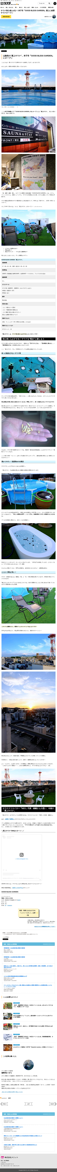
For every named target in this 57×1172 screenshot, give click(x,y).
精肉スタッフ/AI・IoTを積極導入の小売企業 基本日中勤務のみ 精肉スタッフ (23, 1135)
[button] (28, 913)
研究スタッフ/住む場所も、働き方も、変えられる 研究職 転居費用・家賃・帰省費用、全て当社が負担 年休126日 (28, 966)
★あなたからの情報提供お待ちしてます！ (45, 926)
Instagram (9, 905)
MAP (19, 900)
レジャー (4, 1098)
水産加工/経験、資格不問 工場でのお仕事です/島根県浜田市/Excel (20, 1144)
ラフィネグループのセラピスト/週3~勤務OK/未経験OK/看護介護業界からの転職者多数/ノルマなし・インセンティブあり (28, 986)
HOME (4, 932)
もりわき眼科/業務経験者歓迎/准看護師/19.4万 (15, 976)
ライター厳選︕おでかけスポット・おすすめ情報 (17, 932)
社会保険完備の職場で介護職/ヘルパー (13, 1118)
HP (5, 905)
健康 (9, 1098)
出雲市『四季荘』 (10, 819)
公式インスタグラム (17, 887)
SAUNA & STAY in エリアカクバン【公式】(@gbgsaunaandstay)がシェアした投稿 (22, 878)
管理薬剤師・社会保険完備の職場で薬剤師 (14, 948)
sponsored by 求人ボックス (48, 944)
